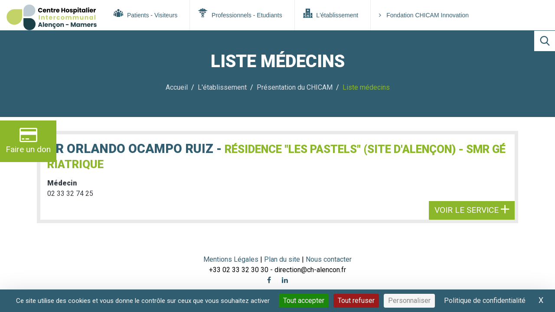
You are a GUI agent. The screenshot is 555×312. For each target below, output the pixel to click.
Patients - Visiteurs (145, 13)
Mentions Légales (230, 259)
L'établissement (331, 13)
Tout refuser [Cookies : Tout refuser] (356, 300)
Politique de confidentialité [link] (485, 300)
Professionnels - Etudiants (240, 13)
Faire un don (28, 140)
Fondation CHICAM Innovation (424, 15)
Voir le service (471, 210)
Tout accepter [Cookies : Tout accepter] (303, 300)
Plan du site (283, 259)
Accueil (177, 87)
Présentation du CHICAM (295, 87)
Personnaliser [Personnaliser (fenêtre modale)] (409, 300)
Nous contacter (329, 259)
